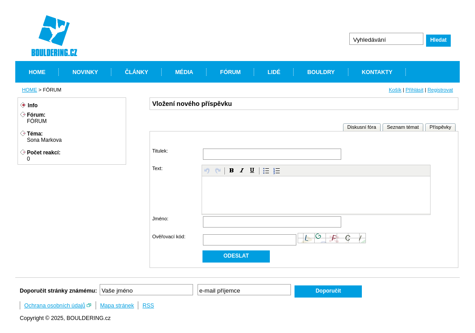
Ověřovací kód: (168, 236)
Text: (157, 168)
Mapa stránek (117, 305)
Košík (395, 89)
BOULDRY (320, 72)
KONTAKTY (377, 72)
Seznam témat (403, 127)
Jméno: (160, 218)
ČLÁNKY (136, 72)
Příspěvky (440, 127)
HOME (37, 72)
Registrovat (440, 89)
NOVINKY (85, 72)
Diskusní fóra (361, 127)
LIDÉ (274, 72)
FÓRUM (230, 72)
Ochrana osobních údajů (54, 305)
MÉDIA (184, 72)
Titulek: (160, 150)
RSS (148, 305)
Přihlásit (414, 89)
